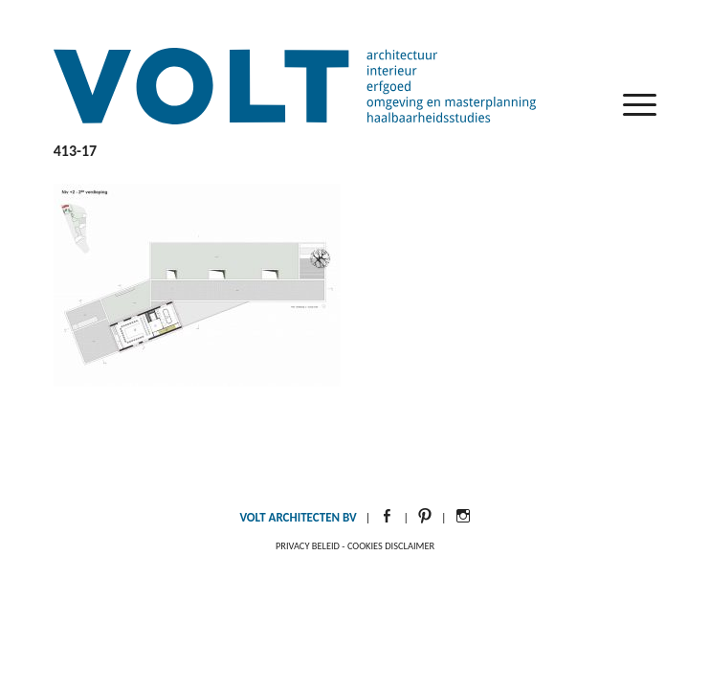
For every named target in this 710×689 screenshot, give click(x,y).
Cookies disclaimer (390, 546)
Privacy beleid (308, 546)
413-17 (75, 151)
